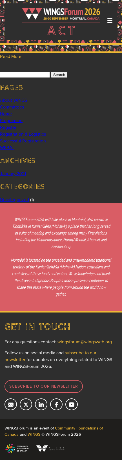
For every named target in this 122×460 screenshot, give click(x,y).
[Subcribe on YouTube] (71, 404)
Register (8, 127)
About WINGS (13, 100)
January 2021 (13, 173)
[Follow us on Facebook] (56, 404)
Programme (11, 120)
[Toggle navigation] (110, 20)
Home (6, 113)
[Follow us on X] (26, 404)
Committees (12, 107)
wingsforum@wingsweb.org (84, 342)
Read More (10, 56)
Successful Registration (23, 141)
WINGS (34, 434)
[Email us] (11, 404)
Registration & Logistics (23, 134)
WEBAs (7, 147)
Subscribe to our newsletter (43, 386)
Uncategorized (14, 199)
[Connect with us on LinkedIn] (41, 404)
